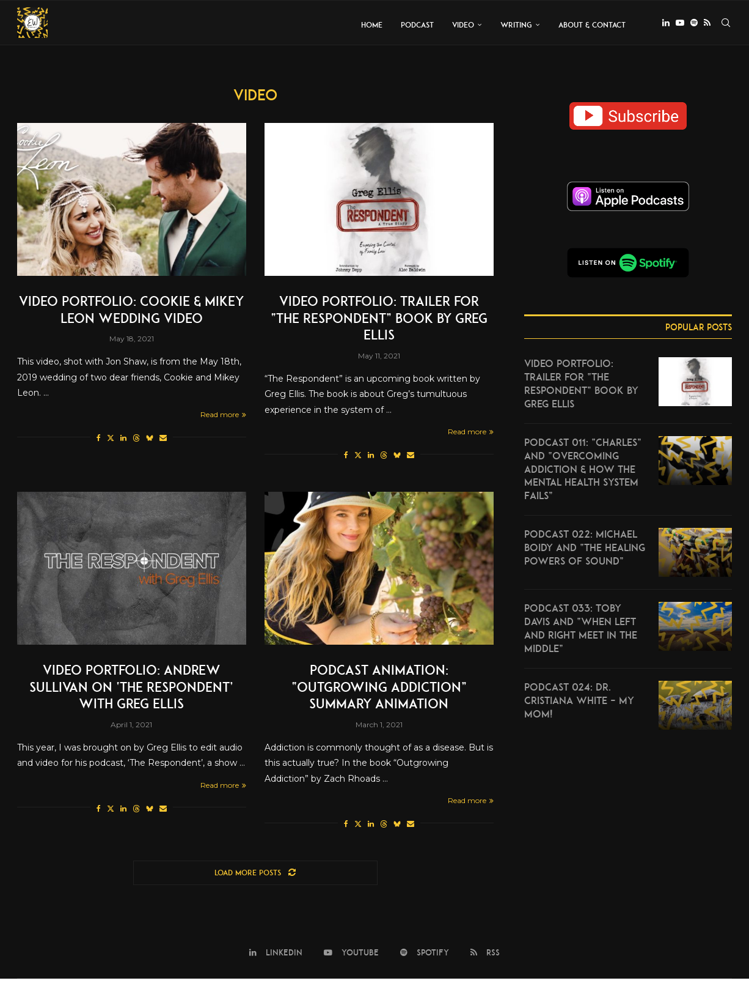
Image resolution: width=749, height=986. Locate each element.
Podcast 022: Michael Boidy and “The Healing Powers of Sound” (584, 551)
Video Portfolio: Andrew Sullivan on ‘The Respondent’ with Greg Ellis (131, 691)
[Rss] (707, 25)
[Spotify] (694, 25)
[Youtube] (680, 25)
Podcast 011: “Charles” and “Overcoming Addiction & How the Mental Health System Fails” (582, 471)
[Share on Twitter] (110, 440)
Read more (223, 416)
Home (371, 24)
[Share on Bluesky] (149, 440)
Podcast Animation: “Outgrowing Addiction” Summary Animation (379, 691)
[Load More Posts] (255, 879)
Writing (516, 24)
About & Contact (592, 24)
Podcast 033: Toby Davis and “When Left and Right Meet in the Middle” (580, 632)
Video (463, 24)
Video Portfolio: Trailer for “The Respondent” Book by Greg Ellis (378, 320)
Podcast (417, 24)
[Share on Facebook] (99, 440)
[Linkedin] (666, 25)
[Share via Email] (163, 440)
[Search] (726, 25)
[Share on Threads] (136, 440)
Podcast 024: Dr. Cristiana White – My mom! (579, 705)
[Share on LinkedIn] (123, 440)
